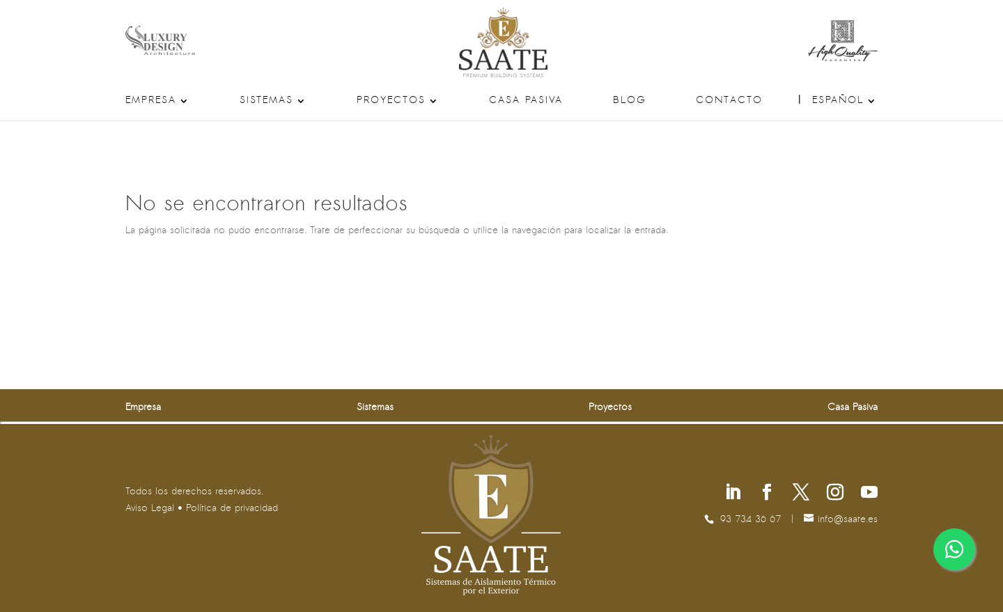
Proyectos (391, 101)
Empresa (150, 101)
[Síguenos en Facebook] (767, 494)
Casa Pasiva (526, 101)
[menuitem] (845, 108)
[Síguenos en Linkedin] (732, 494)
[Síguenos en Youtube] (869, 494)
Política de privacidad (232, 508)
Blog (629, 101)
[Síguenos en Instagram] (835, 494)
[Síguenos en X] (801, 494)
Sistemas (266, 101)
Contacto (729, 101)
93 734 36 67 (750, 520)
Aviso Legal (149, 508)
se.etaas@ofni (848, 520)
